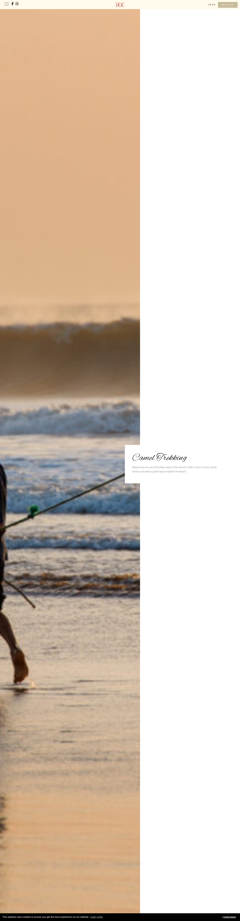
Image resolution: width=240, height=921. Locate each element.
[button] (10, 460)
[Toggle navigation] (6, 4)
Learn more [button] (96, 917)
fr (209, 4)
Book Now (227, 5)
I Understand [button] (229, 917)
